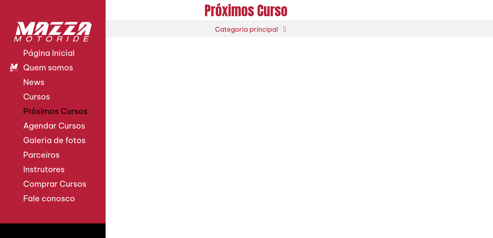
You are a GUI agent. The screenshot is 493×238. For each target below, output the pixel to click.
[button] (246, 29)
